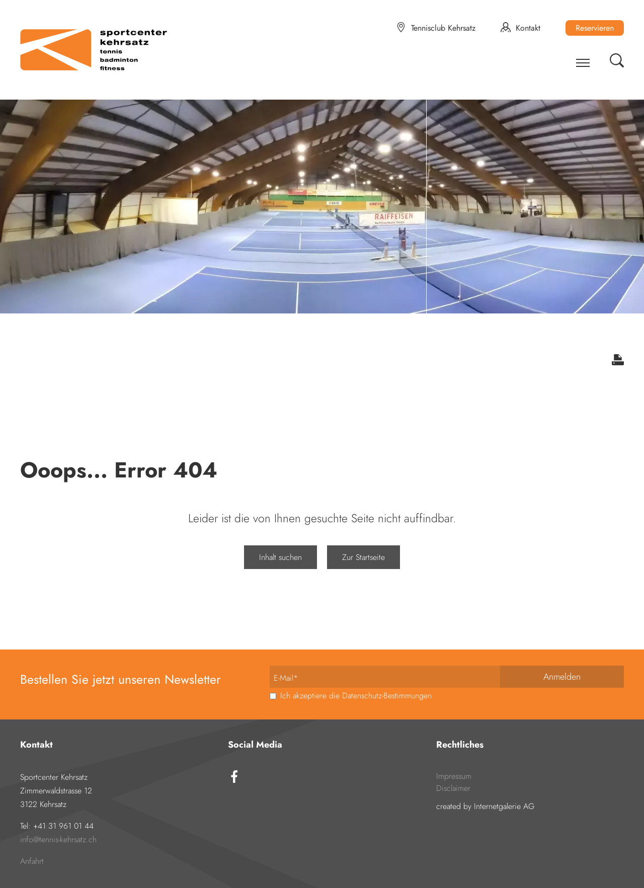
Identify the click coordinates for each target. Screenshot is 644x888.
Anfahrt (32, 861)
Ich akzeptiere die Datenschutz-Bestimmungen (355, 695)
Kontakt (528, 28)
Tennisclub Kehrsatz (443, 28)
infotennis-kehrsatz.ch (58, 839)
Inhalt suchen (280, 557)
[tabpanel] (322, 201)
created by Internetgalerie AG (485, 806)
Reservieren (595, 28)
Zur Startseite (363, 557)
